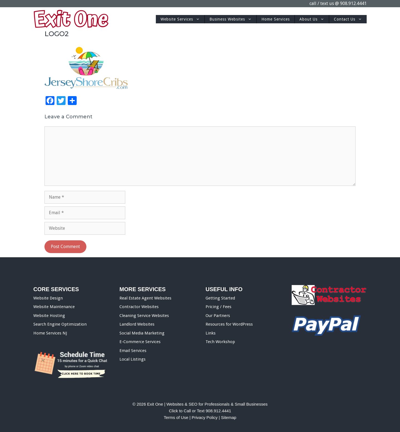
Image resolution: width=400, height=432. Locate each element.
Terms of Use (176, 417)
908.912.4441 (353, 3)
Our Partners (218, 315)
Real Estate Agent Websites (145, 298)
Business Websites (232, 19)
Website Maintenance (54, 306)
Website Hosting (49, 315)
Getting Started (220, 298)
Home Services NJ (50, 333)
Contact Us (350, 19)
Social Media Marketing (141, 333)
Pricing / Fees (218, 306)
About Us (314, 19)
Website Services (182, 19)
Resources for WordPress (229, 324)
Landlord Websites (136, 324)
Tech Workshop (220, 341)
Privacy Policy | (206, 417)
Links (211, 333)
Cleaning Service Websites (144, 315)
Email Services (132, 350)
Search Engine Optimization (60, 324)
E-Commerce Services (140, 341)
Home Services (275, 19)
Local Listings (132, 359)
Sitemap (228, 417)
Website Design (48, 298)
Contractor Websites (139, 306)
